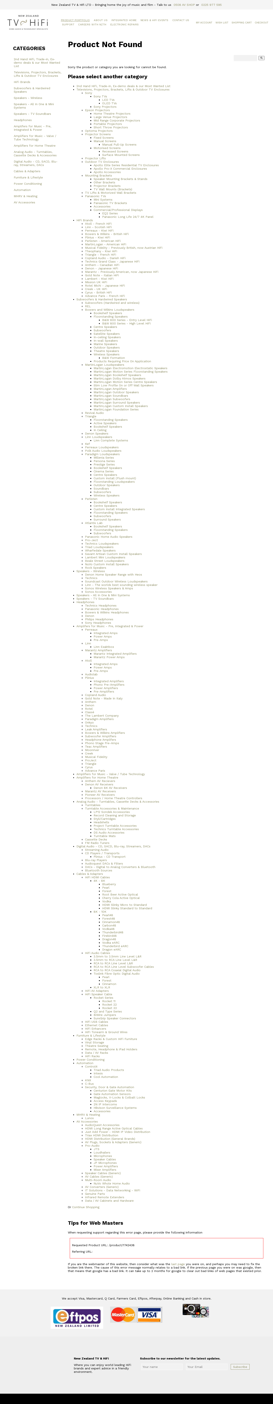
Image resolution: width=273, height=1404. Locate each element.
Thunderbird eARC (115, 946)
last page (178, 1264)
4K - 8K (99, 880)
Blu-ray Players (96, 860)
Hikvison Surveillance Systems (115, 1107)
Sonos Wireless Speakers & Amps (109, 588)
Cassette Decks (96, 839)
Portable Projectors (108, 124)
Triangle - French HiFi (100, 254)
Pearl (105, 887)
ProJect (90, 760)
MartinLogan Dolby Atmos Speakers (120, 378)
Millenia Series (104, 457)
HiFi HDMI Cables (97, 877)
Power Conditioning (28, 183)
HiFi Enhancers (95, 1028)
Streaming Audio (97, 849)
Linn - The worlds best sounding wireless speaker (121, 585)
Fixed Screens (104, 137)
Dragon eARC (111, 949)
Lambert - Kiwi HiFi (99, 278)
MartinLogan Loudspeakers (104, 364)
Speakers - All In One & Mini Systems (34, 105)
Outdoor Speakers (107, 347)
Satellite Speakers (107, 333)
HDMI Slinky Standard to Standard (127, 908)
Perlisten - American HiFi (103, 241)
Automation (22, 190)
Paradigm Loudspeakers (102, 454)
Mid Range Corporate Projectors (117, 120)
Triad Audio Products (109, 1070)
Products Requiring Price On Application (122, 361)
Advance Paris (95, 770)
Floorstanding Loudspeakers (114, 481)
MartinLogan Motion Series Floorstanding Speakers (131, 371)
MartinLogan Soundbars (111, 395)
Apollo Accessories (107, 172)
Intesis (98, 1073)
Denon (89, 616)
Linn (88, 643)
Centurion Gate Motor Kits (113, 1090)
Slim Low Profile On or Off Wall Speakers (124, 385)
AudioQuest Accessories (102, 1125)
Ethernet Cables (96, 1025)
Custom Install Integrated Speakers (119, 509)
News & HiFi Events (154, 20)
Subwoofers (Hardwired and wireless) (112, 302)
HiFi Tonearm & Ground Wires (106, 1032)
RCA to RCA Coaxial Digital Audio (117, 970)
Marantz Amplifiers (98, 650)
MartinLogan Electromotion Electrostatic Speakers (130, 368)
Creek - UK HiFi (96, 289)
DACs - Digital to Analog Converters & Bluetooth (120, 867)
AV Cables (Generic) (99, 1176)
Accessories (102, 206)
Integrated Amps (106, 633)
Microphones (103, 1156)
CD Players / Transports (102, 853)
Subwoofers (102, 330)
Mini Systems (103, 199)
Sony (88, 93)
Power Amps (103, 636)
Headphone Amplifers (100, 739)
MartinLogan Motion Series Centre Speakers (125, 382)
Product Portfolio (75, 20)
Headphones (23, 120)
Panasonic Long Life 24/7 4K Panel (127, 216)
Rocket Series (103, 997)
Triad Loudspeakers (99, 547)
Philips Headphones (99, 619)
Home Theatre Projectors (112, 113)
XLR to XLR (102, 987)
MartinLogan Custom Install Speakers (121, 406)
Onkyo (89, 722)
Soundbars (101, 488)
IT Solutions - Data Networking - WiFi (112, 1190)
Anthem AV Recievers (100, 781)
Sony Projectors (105, 106)
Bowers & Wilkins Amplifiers (105, 732)
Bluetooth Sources (98, 870)
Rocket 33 (109, 1008)
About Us (101, 20)
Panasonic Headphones (102, 609)
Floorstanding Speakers (111, 316)
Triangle (90, 416)
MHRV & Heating (25, 196)
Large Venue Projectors (110, 117)
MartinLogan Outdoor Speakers (116, 392)
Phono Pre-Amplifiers (109, 684)
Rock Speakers (95, 567)
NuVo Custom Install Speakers (107, 564)
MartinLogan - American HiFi (105, 244)
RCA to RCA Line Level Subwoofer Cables (124, 966)
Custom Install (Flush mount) (115, 478)
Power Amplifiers (106, 688)
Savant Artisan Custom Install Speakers (113, 554)
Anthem (90, 702)
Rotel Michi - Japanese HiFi (105, 285)
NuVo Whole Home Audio (112, 1183)
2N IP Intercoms (105, 1104)
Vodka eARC (111, 942)
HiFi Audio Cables (97, 953)
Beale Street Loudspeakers (104, 560)
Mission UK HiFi (96, 282)
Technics (91, 578)
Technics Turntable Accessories (116, 829)
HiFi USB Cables (96, 1021)
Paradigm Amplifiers (99, 719)
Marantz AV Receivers (100, 791)
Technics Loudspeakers (102, 543)
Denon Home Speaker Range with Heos (113, 574)
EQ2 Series (110, 213)
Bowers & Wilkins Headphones (107, 612)
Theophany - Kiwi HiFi (101, 251)
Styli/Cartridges (105, 818)
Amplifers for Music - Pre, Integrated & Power (32, 127)
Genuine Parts (95, 1193)
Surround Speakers (107, 519)
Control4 (91, 1066)
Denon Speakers (96, 433)
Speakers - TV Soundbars (32, 113)
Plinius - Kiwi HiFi (97, 237)
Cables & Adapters (27, 171)
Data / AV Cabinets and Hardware (109, 1200)
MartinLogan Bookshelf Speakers (117, 375)
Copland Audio (95, 695)
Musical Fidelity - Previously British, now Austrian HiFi (123, 247)
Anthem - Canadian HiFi (102, 265)
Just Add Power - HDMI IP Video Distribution (117, 1132)
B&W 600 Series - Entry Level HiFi (127, 320)
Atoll (88, 660)
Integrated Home (124, 20)
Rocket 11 (108, 1001)
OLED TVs (109, 103)
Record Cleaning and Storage (115, 815)
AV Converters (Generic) (102, 1187)
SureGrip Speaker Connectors (115, 1018)
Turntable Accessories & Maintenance (112, 808)
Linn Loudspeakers (98, 437)
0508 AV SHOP (184, 4)
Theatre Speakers (106, 351)
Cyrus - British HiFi (98, 292)
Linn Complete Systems (111, 440)
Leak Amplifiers (96, 729)
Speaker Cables (105, 1159)
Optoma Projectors (99, 130)
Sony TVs (100, 96)
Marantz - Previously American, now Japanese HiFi (121, 271)
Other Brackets (104, 182)
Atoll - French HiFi (98, 223)
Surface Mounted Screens (121, 155)
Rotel (89, 708)
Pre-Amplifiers (104, 691)
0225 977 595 (211, 4)
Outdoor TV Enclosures (102, 161)
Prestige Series (104, 464)
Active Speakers (105, 423)
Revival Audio (94, 413)
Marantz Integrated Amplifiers (115, 653)
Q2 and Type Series (108, 1011)
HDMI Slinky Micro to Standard (124, 904)
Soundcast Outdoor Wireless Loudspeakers (116, 581)
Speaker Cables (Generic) (103, 1173)
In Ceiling (100, 430)
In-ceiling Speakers (107, 337)
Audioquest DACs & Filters (104, 863)
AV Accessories (24, 202)
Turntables (92, 805)
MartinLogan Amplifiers (110, 388)
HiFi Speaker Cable (98, 994)
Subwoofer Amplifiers (100, 736)
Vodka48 (108, 929)
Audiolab (91, 674)
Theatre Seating (96, 1046)
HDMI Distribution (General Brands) (110, 1138)
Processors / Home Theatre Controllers (113, 798)
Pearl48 (107, 915)
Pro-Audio (92, 1145)
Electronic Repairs (124, 24)
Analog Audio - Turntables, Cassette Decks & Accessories (35, 153)
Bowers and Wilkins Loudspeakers (109, 309)
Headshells (101, 822)
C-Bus (89, 1083)
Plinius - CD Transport (110, 856)
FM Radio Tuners (97, 843)
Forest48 (108, 918)
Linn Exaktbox (104, 646)
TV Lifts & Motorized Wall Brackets (110, 192)
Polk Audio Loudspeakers (103, 450)
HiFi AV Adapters (97, 990)
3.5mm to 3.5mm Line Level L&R (117, 956)
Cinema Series (104, 471)
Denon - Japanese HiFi (101, 268)
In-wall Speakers (106, 340)
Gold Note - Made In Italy (104, 698)
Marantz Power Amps (109, 657)
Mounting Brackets (98, 175)
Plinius (89, 677)
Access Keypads (105, 1101)
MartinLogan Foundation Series (116, 409)
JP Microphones (105, 1162)
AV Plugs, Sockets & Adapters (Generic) (113, 1142)
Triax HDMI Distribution (101, 1135)
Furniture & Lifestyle (28, 177)
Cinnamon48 (111, 922)
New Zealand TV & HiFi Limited (148, 1398)
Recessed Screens (115, 151)
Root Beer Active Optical (120, 894)
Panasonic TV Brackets (110, 203)
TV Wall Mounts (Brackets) (113, 189)
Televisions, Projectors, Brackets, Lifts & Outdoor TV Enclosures (37, 74)
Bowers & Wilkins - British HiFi (107, 234)
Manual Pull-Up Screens (119, 144)
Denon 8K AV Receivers (110, 788)
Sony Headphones (98, 622)
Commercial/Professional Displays (118, 210)
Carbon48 (109, 925)
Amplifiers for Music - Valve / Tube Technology (35, 137)
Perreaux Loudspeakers (102, 447)
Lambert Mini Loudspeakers (105, 557)
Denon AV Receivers (99, 784)
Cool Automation (106, 1076)
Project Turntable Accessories (115, 825)
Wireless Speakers (107, 354)
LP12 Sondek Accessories (112, 812)
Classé (89, 712)
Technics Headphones (101, 605)
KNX (88, 1080)
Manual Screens (105, 141)
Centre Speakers (105, 327)
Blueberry (109, 884)
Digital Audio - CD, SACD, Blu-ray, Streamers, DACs (36, 163)
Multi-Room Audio (98, 1180)
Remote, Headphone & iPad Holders (111, 1049)
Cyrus (89, 767)
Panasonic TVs (95, 196)
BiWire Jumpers (105, 1015)
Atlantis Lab (94, 523)
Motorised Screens (107, 148)
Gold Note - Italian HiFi (102, 275)
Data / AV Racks (96, 1052)
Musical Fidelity (96, 757)
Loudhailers (102, 1152)
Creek (89, 753)
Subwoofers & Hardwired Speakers (32, 89)
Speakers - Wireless (28, 98)
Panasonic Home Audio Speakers (108, 536)
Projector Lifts (95, 158)
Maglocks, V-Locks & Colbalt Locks (119, 1097)
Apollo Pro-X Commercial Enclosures (120, 168)
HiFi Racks (92, 1056)
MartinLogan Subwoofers (112, 399)
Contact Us (180, 20)
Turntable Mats (105, 836)
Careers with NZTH (92, 24)
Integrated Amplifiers (109, 681)
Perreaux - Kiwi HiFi (99, 230)
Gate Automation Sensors (112, 1094)
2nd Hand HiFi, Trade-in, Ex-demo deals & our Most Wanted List (37, 62)
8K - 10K (100, 911)
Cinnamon (109, 984)
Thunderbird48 (112, 932)
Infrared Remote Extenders (104, 1197)
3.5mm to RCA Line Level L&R (115, 960)
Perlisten (91, 499)
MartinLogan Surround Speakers (117, 402)
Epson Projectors (97, 110)
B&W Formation (113, 357)
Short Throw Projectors (111, 127)
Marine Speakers (105, 344)
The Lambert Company (102, 715)
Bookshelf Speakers (108, 313)
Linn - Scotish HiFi (98, 227)
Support (68, 24)
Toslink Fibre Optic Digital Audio (117, 973)
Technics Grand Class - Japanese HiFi (112, 261)
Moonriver (92, 750)
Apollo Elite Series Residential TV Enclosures (126, 165)
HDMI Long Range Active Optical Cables (114, 1128)
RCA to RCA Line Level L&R (113, 963)
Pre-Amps (101, 640)
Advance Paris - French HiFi (105, 296)
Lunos (89, 1118)
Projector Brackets (107, 185)
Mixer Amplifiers (105, 1169)
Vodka (106, 901)
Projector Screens (98, 134)
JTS (96, 1149)
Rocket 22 (109, 1004)
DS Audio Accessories (109, 832)
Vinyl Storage (94, 1042)
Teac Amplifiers (96, 746)
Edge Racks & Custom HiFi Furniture (111, 1039)
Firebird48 (109, 935)
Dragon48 (109, 939)
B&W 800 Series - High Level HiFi (126, 323)
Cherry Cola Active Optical (121, 898)
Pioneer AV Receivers (100, 794)
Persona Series (104, 461)
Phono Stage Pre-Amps (102, 743)
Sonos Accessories (98, 591)
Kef (87, 443)
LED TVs (108, 99)
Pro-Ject (91, 540)
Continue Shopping (85, 1207)
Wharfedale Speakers (100, 550)
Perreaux (91, 629)
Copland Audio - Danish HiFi (105, 258)
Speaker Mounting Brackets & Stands (120, 179)
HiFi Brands (22, 82)
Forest (106, 891)
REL (88, 306)
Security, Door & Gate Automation (109, 1087)
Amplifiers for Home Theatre (35, 145)
